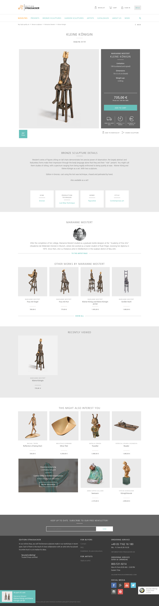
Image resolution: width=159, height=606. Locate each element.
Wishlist (99, 7)
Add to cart (120, 108)
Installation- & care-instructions (91, 551)
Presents (35, 18)
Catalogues (103, 18)
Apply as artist (85, 560)
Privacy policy (40, 602)
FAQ (82, 547)
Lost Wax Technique (67, 203)
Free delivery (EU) (109, 120)
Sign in (125, 7)
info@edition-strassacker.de (123, 552)
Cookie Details (49, 602)
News (127, 18)
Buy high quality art (23, 24)
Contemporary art (117, 201)
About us (116, 18)
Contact (83, 544)
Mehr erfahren (48, 485)
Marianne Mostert (49, 24)
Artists (90, 18)
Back (138, 24)
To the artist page (79, 253)
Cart (113, 8)
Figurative (92, 201)
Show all (79, 316)
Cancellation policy (60, 602)
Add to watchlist (110, 132)
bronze (42, 201)
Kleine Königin (61, 24)
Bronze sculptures (52, 18)
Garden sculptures (74, 18)
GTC (68, 602)
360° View (23, 134)
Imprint (73, 602)
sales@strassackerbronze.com (124, 574)
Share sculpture (130, 132)
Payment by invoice (131, 120)
